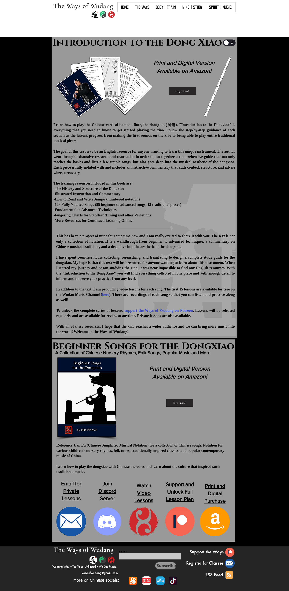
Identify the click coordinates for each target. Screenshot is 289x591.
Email (122, 552)
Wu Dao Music (107, 566)
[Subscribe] (165, 566)
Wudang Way (60, 566)
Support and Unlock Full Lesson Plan (180, 491)
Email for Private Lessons (71, 491)
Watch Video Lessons (143, 493)
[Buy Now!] (182, 91)
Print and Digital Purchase (215, 493)
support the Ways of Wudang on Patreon (159, 310)
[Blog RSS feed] (229, 575)
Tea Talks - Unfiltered (84, 566)
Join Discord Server (107, 491)
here (105, 294)
